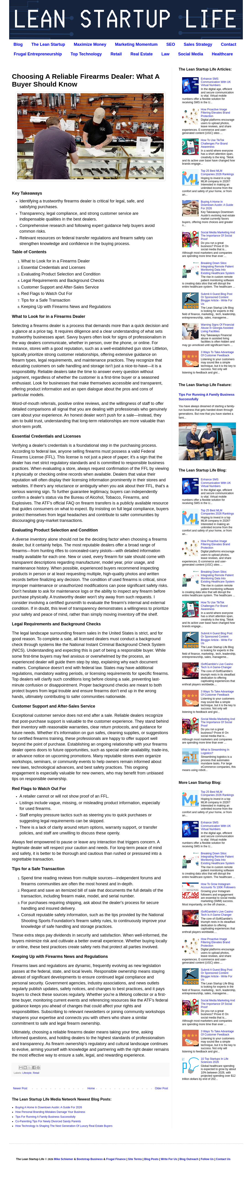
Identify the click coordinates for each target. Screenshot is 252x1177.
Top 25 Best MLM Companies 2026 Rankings (217, 172)
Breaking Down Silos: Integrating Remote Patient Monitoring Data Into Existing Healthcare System (218, 268)
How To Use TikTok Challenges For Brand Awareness (214, 143)
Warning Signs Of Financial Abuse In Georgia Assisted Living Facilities (217, 328)
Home (91, 1088)
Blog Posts (151, 1159)
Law (165, 54)
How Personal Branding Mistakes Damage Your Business (50, 1112)
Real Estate (141, 54)
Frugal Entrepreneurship (38, 54)
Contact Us (223, 1159)
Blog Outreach (188, 1159)
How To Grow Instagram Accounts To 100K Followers (218, 886)
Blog (18, 44)
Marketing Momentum (136, 44)
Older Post (161, 1088)
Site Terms (135, 1159)
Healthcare (222, 54)
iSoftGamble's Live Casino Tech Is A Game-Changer (217, 665)
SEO (170, 44)
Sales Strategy (198, 44)
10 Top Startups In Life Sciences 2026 (214, 1060)
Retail (116, 54)
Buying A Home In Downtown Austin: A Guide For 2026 (48, 1107)
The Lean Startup (48, 44)
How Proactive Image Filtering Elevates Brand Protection (215, 113)
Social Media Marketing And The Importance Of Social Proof (218, 236)
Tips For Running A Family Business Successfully (45, 1116)
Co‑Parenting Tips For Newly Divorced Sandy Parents (48, 1121)
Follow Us (207, 1159)
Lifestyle (27, 1072)
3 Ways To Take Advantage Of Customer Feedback (217, 354)
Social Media (190, 54)
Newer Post (20, 1088)
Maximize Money (90, 44)
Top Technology (86, 54)
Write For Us (169, 1159)
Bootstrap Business (90, 1159)
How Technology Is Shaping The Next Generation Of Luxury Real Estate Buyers (63, 1126)
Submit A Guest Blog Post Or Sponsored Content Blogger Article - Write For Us (216, 298)
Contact (228, 44)
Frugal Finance (116, 1159)
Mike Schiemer (63, 1159)
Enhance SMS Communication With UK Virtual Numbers (216, 82)
